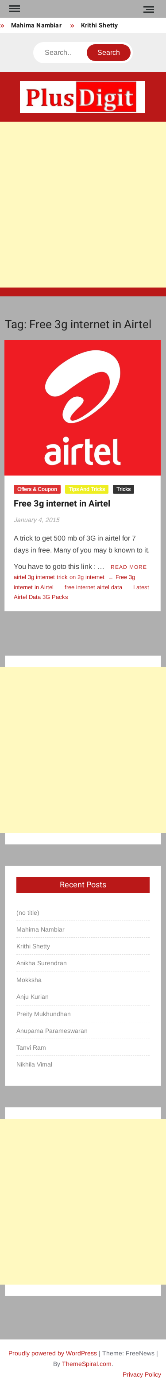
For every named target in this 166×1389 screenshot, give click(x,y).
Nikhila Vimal (34, 1064)
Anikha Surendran (41, 963)
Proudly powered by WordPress (52, 1353)
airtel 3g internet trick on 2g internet (59, 577)
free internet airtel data (93, 587)
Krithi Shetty (99, 25)
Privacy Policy (142, 1374)
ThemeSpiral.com (87, 1363)
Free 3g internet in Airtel (62, 503)
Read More (129, 567)
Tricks (123, 489)
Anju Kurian (32, 996)
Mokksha (29, 979)
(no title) (27, 912)
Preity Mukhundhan (43, 1013)
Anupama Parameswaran (52, 1030)
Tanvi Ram (31, 1047)
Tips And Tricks (87, 489)
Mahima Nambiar (36, 25)
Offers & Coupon (37, 489)
